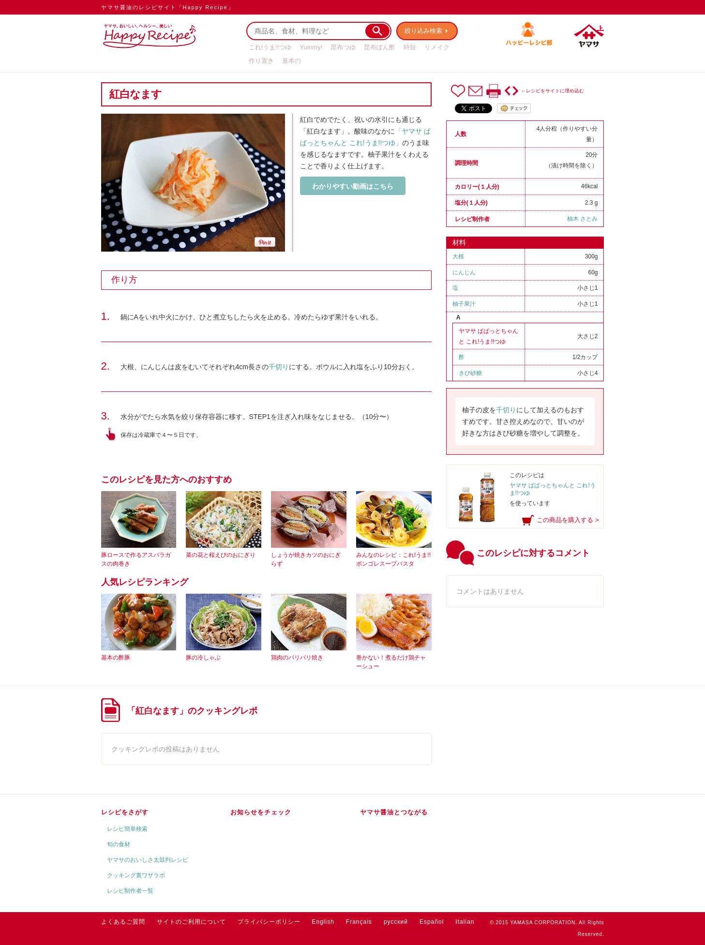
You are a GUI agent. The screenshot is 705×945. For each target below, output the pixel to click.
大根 (458, 256)
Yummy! (311, 47)
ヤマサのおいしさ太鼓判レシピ (147, 859)
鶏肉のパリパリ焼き (297, 657)
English (323, 921)
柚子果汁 (464, 303)
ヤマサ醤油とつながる (394, 812)
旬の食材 (118, 844)
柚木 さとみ (582, 218)
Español (432, 921)
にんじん (464, 272)
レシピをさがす (125, 812)
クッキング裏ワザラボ (136, 875)
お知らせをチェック (260, 812)
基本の (291, 60)
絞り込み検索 (423, 30)
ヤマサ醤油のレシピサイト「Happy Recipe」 (167, 7)
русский (396, 921)
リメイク (437, 47)
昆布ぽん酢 (379, 47)
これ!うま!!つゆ (270, 47)
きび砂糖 (470, 373)
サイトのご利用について (191, 921)
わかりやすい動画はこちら (352, 186)
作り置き (261, 60)
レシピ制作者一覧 (130, 890)
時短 (410, 47)
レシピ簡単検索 (127, 828)
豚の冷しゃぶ (203, 657)
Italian (464, 921)
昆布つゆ (343, 47)
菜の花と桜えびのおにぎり (220, 555)
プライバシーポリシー (269, 921)
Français (359, 921)
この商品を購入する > (568, 520)
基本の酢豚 (115, 657)
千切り (279, 367)
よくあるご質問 (123, 921)
